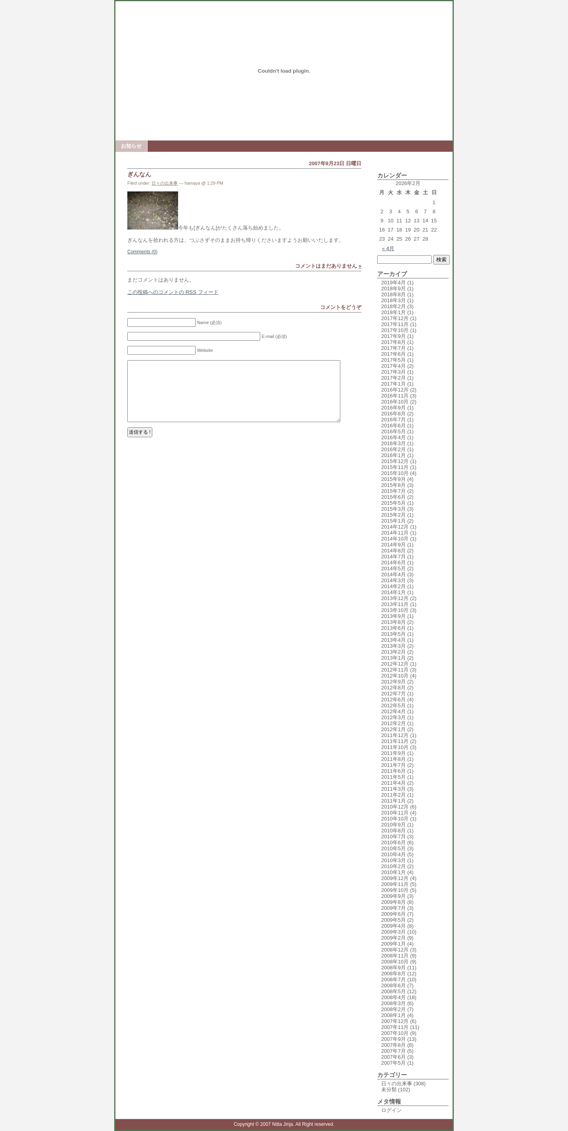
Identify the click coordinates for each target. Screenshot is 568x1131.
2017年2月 (393, 378)
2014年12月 (395, 527)
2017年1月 (393, 384)
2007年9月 (393, 1039)
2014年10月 (395, 539)
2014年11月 (395, 533)
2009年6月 (393, 914)
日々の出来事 (165, 183)
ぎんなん (139, 174)
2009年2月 (393, 938)
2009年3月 (393, 932)
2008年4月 (393, 997)
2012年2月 (393, 723)
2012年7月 (393, 694)
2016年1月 (393, 455)
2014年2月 (393, 586)
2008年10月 (395, 962)
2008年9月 (393, 968)
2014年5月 (393, 568)
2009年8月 (393, 902)
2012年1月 (393, 729)
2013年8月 (393, 622)
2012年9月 (393, 682)
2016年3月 (393, 443)
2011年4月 (393, 783)
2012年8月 (393, 688)
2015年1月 (393, 521)
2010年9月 (393, 825)
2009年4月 (393, 926)
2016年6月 (393, 425)
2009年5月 (393, 920)
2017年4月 (393, 366)
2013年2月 (393, 652)
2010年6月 (393, 842)
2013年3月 (393, 646)
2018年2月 (393, 306)
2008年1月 (393, 1015)
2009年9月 (393, 896)
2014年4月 (393, 574)
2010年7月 (393, 837)
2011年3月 (393, 789)
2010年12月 (395, 807)
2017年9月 (393, 336)
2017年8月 (393, 342)
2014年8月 (393, 551)
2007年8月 (393, 1045)
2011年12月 (395, 735)
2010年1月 (393, 872)
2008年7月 (393, 979)
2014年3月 (393, 580)
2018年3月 (393, 300)
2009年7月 (393, 908)
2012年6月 (393, 700)
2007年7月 (393, 1051)
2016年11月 (395, 396)
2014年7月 (393, 557)
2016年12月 (395, 390)
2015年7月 (393, 491)
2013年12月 (395, 598)
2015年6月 (393, 497)
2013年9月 (393, 616)
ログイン (391, 1110)
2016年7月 (393, 420)
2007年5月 (393, 1063)
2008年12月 (395, 950)
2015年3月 (393, 509)
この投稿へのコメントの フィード (173, 292)
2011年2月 (393, 795)
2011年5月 (393, 777)
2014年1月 (393, 592)
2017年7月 (393, 348)
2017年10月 (395, 330)
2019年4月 (393, 283)
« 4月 (388, 248)
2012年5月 (393, 705)
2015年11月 (395, 467)
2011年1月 (393, 801)
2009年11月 (395, 884)
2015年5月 (393, 503)
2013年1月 (393, 658)
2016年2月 (393, 449)
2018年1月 (393, 312)
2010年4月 (393, 854)
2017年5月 (393, 360)
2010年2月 (393, 866)
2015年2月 (393, 515)
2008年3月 (393, 1003)
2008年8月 (393, 974)
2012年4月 (393, 711)
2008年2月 (393, 1009)
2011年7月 (393, 765)
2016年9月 (393, 408)
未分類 (389, 1089)
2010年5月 (393, 848)
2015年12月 (395, 461)
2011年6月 (393, 771)
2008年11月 (395, 956)
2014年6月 (393, 563)
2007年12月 (395, 1021)
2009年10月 (395, 890)
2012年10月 (395, 676)
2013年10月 (395, 610)
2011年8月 (393, 759)
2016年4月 (393, 437)
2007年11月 (395, 1027)
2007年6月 (393, 1057)
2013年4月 (393, 640)
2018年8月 (393, 294)
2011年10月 (395, 747)
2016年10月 (395, 402)
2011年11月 (395, 741)
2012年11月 (395, 670)
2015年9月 (393, 479)
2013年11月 (395, 604)
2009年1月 (393, 944)
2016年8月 (393, 414)
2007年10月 (395, 1033)
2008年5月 (393, 991)
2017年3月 (393, 372)
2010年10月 (395, 819)
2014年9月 (393, 545)
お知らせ (131, 146)
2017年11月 (395, 324)
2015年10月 (395, 473)
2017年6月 (393, 354)
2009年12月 (395, 878)
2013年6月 (393, 628)
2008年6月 (393, 985)
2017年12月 (395, 318)
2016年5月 (393, 431)
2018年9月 (393, 288)
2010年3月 (393, 860)
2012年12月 (395, 664)
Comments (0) (142, 252)
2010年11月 (395, 813)
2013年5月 (393, 634)
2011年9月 (393, 753)
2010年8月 (393, 831)
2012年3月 (393, 717)
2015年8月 (393, 485)
